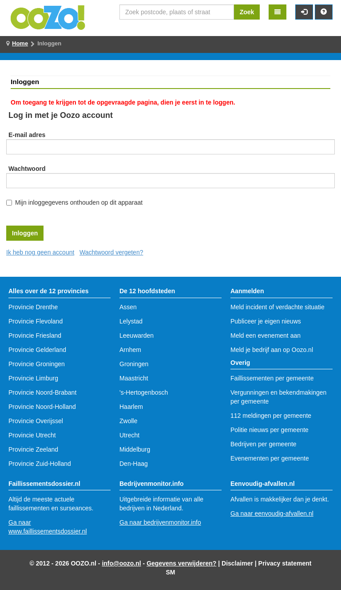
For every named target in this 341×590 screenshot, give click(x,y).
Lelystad (131, 321)
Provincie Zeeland (33, 449)
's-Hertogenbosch (143, 392)
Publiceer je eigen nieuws (265, 321)
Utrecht (129, 435)
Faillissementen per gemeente (272, 378)
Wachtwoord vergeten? (111, 252)
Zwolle (128, 420)
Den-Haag (133, 463)
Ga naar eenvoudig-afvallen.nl (271, 513)
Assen (128, 307)
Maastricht (133, 378)
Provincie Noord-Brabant (42, 392)
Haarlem (131, 406)
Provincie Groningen (36, 364)
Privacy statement (285, 563)
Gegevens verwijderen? (181, 563)
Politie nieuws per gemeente (269, 429)
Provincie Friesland (34, 335)
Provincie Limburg (33, 378)
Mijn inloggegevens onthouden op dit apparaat (79, 202)
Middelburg (134, 449)
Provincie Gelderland (37, 349)
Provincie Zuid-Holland (39, 463)
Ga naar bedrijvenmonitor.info (160, 522)
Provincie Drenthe (33, 307)
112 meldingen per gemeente (270, 415)
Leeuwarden (136, 335)
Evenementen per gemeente (269, 458)
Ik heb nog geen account (40, 252)
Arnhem (130, 349)
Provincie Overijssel (35, 420)
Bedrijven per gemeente (263, 444)
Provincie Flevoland (35, 321)
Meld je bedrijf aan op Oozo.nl (271, 349)
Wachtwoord (26, 168)
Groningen (133, 364)
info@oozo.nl (121, 563)
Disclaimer (237, 563)
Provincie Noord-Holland (42, 406)
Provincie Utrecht (32, 435)
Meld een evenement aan (265, 335)
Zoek (247, 12)
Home (20, 43)
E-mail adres (26, 134)
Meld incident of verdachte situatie (277, 307)
